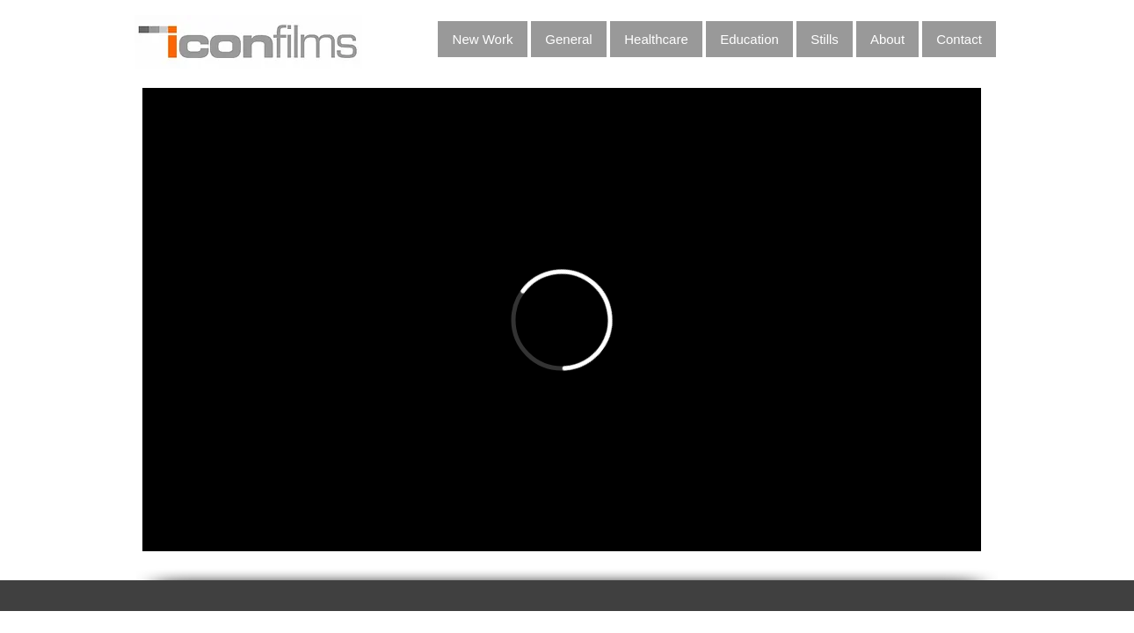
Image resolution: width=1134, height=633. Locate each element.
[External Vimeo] (561, 319)
